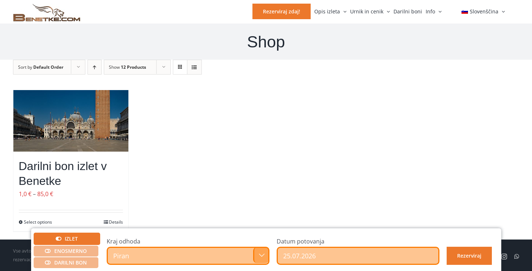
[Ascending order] (95, 67)
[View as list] (194, 67)
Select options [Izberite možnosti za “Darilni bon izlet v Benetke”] (38, 222)
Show (127, 67)
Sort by (40, 67)
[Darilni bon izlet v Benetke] (70, 121)
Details (116, 222)
